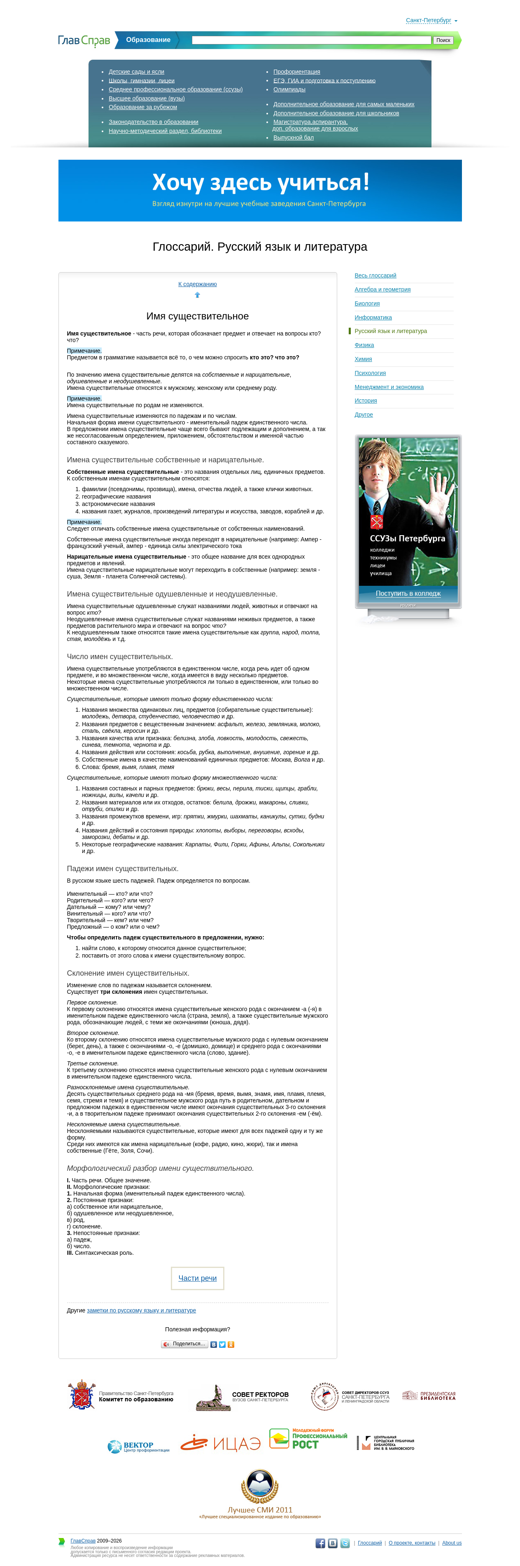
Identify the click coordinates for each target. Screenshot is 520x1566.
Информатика (373, 317)
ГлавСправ (83, 1541)
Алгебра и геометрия (383, 289)
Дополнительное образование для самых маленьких (344, 104)
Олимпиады (289, 89)
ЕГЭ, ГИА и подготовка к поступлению (324, 80)
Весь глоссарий (375, 275)
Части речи (197, 1278)
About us (452, 1543)
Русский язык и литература (391, 331)
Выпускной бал (293, 137)
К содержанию (197, 284)
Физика (364, 345)
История (366, 400)
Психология (370, 373)
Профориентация (296, 71)
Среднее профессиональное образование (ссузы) (176, 89)
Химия (363, 359)
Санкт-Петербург (428, 20)
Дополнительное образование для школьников (336, 113)
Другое (364, 414)
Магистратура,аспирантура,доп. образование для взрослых (315, 125)
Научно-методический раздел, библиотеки (165, 131)
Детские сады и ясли (136, 71)
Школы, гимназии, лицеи (142, 80)
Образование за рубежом (143, 107)
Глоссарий (370, 1543)
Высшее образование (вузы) (147, 98)
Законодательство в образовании (153, 122)
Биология (367, 303)
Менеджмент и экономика (389, 387)
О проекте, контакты (412, 1543)
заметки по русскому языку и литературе (141, 1310)
